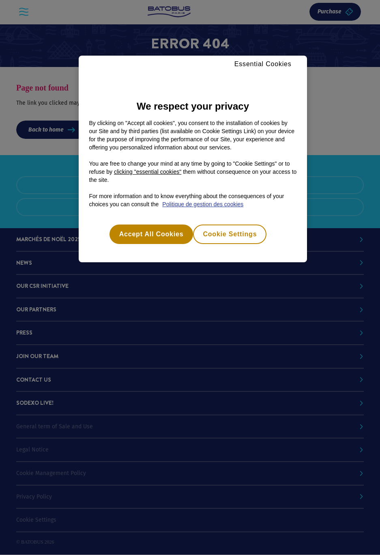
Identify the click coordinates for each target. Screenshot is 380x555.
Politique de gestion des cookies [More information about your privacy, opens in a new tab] (202, 204)
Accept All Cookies (151, 234)
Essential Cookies (263, 63)
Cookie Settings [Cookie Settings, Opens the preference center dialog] (230, 234)
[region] (193, 159)
